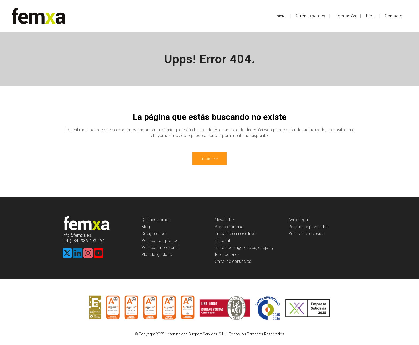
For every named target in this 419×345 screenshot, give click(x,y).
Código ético (153, 233)
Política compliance (160, 240)
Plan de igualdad (156, 254)
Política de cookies (306, 233)
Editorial (222, 240)
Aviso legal (298, 219)
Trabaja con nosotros (235, 233)
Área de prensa (229, 226)
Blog (145, 226)
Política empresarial (160, 247)
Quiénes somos (156, 219)
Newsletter (225, 219)
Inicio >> (209, 158)
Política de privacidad (308, 226)
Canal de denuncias (233, 261)
